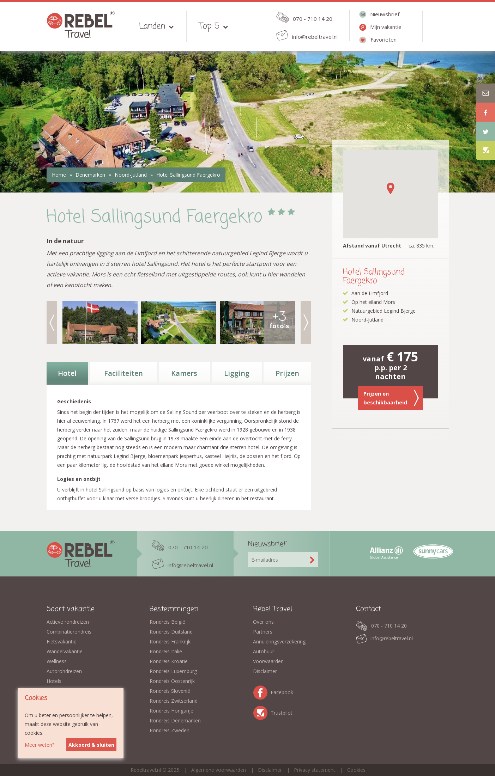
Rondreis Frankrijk (170, 641)
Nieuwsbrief (384, 14)
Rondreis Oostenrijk (172, 681)
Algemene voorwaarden (218, 769)
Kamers (184, 373)
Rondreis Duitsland (171, 631)
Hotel (67, 373)
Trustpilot (262, 711)
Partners (262, 631)
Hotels (54, 681)
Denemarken (90, 174)
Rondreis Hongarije (171, 710)
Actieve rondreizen (68, 621)
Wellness (57, 661)
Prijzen (287, 373)
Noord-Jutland (131, 174)
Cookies (356, 769)
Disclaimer (265, 671)
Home (59, 174)
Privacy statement (314, 769)
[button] (390, 188)
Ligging (236, 373)
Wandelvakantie (65, 651)
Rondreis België (167, 621)
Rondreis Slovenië (170, 691)
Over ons (263, 621)
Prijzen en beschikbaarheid (391, 398)
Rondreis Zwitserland (174, 700)
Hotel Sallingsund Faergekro (188, 174)
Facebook (262, 691)
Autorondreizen (64, 671)
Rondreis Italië (166, 651)
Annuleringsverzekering (279, 641)
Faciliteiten (123, 373)
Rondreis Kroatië (169, 661)
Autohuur (263, 651)
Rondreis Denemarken (175, 720)
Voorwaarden (268, 661)
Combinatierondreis (69, 631)
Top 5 (209, 26)
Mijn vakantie (386, 26)
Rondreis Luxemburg (173, 671)
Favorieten (383, 39)
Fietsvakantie (62, 641)
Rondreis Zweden (169, 730)
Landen (152, 26)
